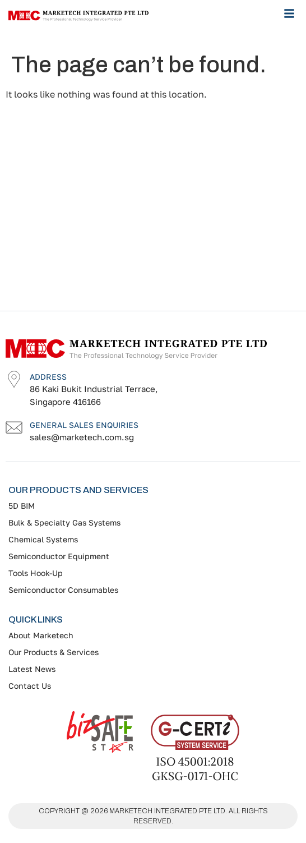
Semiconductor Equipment (58, 556)
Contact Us (29, 685)
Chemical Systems (43, 539)
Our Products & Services (53, 652)
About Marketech (40, 635)
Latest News (31, 669)
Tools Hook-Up (35, 573)
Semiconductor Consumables (63, 590)
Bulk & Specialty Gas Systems (64, 522)
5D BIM (21, 505)
